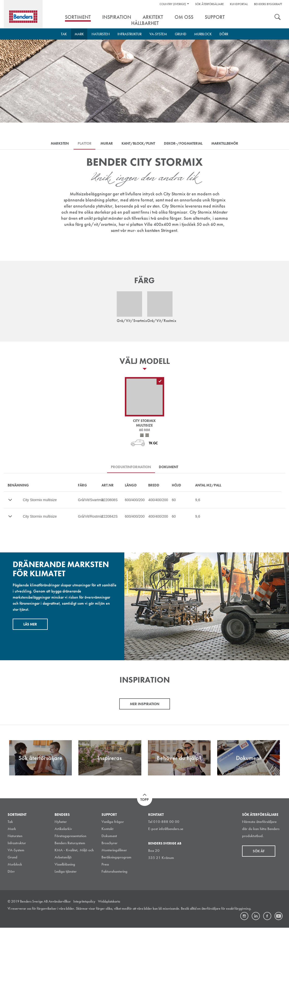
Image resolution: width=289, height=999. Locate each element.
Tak (64, 34)
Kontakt (107, 900)
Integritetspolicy (84, 972)
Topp (144, 871)
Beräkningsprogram (116, 928)
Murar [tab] (105, 144)
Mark (79, 34)
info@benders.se (171, 900)
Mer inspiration (144, 775)
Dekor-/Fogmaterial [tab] (186, 144)
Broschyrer (109, 914)
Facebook (267, 987)
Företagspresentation (70, 907)
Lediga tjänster (66, 942)
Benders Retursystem (70, 914)
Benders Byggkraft (268, 4)
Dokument (109, 907)
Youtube (279, 987)
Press (105, 935)
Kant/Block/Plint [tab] (139, 144)
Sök (277, 17)
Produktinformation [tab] (130, 468)
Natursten (101, 34)
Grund (180, 34)
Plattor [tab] (81, 144)
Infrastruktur (129, 34)
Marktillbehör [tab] (230, 144)
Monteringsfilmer (114, 921)
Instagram (244, 987)
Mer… (10, 502)
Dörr (223, 34)
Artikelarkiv (63, 900)
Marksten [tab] (54, 144)
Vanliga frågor (112, 892)
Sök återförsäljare (209, 4)
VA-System (158, 34)
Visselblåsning (65, 935)
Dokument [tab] (169, 468)
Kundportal (239, 4)
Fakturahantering (114, 942)
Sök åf (259, 922)
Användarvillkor (59, 972)
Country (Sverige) (173, 4)
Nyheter (61, 892)
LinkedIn (256, 987)
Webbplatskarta (109, 972)
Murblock (203, 34)
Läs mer (30, 626)
